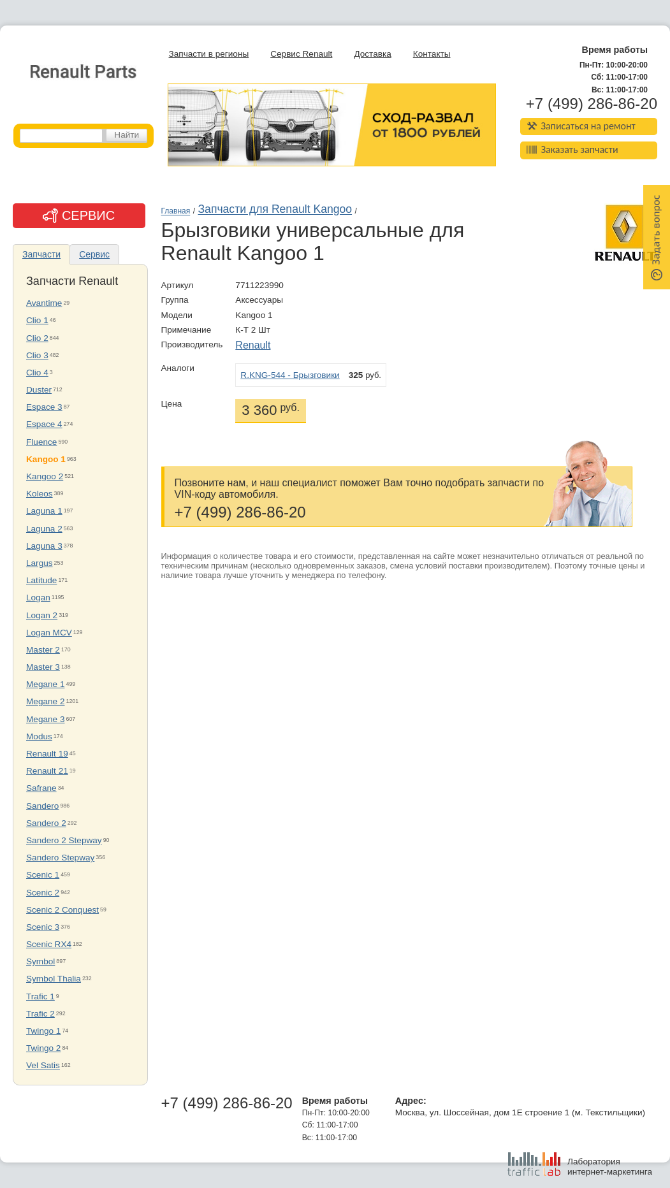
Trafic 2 (40, 1013)
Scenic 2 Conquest (62, 910)
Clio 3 (37, 355)
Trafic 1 (40, 996)
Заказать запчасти (572, 149)
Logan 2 (41, 615)
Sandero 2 (46, 823)
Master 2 (43, 650)
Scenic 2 (42, 892)
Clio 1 (37, 320)
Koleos (39, 493)
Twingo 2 (43, 1048)
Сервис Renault (301, 54)
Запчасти (41, 254)
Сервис (94, 254)
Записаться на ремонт (581, 126)
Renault (252, 345)
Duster (39, 390)
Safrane (41, 788)
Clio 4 (37, 372)
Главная (176, 211)
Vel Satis (43, 1065)
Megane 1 (45, 684)
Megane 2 (45, 701)
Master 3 (43, 667)
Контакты (432, 54)
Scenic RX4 (48, 944)
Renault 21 (47, 771)
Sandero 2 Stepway (64, 840)
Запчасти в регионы (209, 54)
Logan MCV (49, 632)
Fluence (41, 442)
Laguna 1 (44, 511)
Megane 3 (45, 719)
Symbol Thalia (53, 978)
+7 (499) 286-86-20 (591, 104)
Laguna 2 (44, 528)
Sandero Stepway (60, 857)
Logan (38, 597)
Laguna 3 (44, 546)
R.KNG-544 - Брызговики (289, 375)
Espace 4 (44, 424)
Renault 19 (47, 753)
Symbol (40, 961)
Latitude (41, 580)
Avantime (44, 303)
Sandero (42, 806)
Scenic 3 (42, 927)
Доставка (372, 54)
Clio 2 (37, 338)
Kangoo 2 (44, 476)
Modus (39, 736)
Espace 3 (44, 407)
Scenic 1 (42, 875)
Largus (39, 563)
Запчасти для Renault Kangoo (275, 209)
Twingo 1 (43, 1031)
